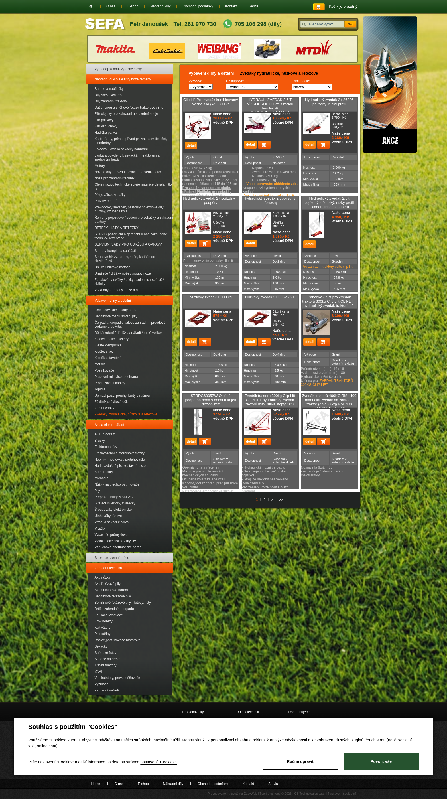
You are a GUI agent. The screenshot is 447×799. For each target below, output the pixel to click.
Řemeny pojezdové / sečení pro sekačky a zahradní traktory (134, 220)
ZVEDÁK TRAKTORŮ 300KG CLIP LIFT (327, 383)
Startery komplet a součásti (115, 251)
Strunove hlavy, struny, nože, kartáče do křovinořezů (125, 259)
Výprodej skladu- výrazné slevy (118, 69)
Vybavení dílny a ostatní (113, 301)
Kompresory (104, 472)
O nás (110, 6)
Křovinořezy (104, 621)
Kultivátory (103, 628)
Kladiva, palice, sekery (112, 339)
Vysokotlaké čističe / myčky (115, 541)
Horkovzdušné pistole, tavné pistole (122, 466)
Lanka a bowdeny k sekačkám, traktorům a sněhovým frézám (127, 157)
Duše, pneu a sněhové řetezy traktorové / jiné (129, 107)
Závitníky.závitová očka (112, 402)
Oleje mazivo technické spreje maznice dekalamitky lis (134, 186)
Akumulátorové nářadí (111, 590)
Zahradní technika (108, 568)
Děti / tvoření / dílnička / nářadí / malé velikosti (129, 333)
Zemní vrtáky (104, 408)
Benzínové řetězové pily (113, 596)
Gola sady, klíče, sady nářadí (117, 310)
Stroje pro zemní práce (112, 558)
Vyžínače (102, 684)
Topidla (100, 389)
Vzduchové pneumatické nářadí (119, 547)
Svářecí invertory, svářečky (115, 503)
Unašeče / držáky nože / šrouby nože (123, 273)
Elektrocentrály (106, 447)
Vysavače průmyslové (111, 535)
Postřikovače (104, 370)
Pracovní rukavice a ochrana (116, 377)
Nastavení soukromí (342, 793)
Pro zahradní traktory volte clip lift (327, 267)
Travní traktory (106, 665)
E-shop (132, 6)
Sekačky (101, 646)
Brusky (100, 441)
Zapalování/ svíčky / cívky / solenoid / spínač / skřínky (129, 282)
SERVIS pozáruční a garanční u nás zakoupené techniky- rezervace (131, 236)
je (343, 6)
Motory (100, 166)
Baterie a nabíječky (109, 89)
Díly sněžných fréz (109, 95)
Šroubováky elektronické (113, 510)
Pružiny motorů (106, 201)
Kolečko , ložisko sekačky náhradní (121, 149)
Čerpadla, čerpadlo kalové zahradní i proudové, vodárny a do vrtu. (130, 324)
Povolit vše (381, 761)
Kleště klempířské (108, 345)
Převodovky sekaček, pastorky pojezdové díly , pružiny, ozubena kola (130, 209)
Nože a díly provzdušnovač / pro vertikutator (128, 172)
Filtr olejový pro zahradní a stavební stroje (126, 114)
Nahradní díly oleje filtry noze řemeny (123, 79)
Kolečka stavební (108, 358)
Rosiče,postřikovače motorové (118, 640)
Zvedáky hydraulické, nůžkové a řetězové (126, 414)
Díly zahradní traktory (111, 101)
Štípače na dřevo (108, 659)
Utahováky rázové (108, 516)
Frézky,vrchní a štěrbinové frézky (120, 453)
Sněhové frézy (106, 653)
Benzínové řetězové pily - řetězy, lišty (123, 603)
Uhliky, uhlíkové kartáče (113, 267)
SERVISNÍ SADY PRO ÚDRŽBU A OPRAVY (128, 244)
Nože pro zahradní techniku (116, 178)
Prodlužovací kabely (110, 383)
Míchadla (102, 478)
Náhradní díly (160, 6)
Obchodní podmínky (197, 6)
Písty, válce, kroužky (110, 195)
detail (191, 145)
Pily (97, 491)
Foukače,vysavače (109, 615)
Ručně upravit (300, 761)
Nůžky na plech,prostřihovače (117, 484)
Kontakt (231, 6)
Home (90, 6)
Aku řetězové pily (108, 584)
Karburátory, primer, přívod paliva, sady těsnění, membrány (131, 141)
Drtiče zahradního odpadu (114, 609)
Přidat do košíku (264, 145)
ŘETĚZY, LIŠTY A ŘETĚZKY (117, 228)
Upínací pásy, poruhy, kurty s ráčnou (122, 396)
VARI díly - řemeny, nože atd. (117, 290)
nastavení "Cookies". (158, 762)
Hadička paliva (106, 133)
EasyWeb (250, 793)
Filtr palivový (104, 120)
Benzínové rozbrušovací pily (116, 316)
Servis (253, 6)
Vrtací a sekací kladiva (112, 522)
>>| (282, 500)
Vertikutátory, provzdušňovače (117, 678)
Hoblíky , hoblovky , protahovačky (120, 459)
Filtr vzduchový (106, 126)
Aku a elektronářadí (109, 425)
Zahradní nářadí (107, 690)
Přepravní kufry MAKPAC (114, 497)
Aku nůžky (102, 577)
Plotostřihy (103, 634)
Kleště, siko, (104, 352)
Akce (390, 84)
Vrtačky (100, 528)
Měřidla (100, 364)
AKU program (105, 434)
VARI (98, 672)
